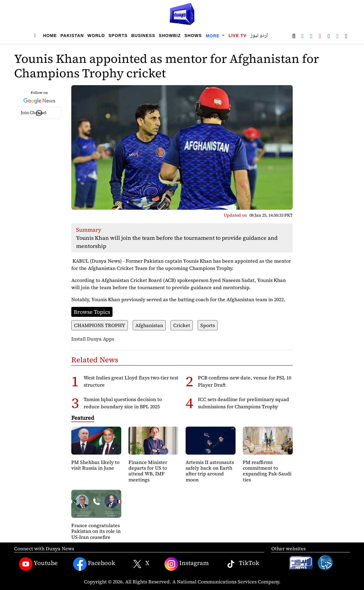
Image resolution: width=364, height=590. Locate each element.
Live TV (237, 35)
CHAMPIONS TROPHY (99, 325)
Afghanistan (149, 325)
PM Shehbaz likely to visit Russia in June (95, 465)
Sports (118, 35)
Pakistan (72, 35)
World (96, 35)
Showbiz (170, 35)
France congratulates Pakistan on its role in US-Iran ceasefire (96, 531)
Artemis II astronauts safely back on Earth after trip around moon (210, 471)
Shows (193, 35)
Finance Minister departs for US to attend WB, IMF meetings (147, 471)
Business (143, 35)
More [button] (213, 35)
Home (50, 35)
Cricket (181, 325)
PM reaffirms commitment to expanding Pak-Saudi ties (267, 471)
